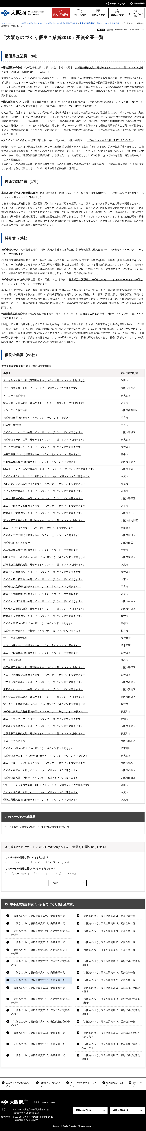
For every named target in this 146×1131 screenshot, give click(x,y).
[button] (115, 3)
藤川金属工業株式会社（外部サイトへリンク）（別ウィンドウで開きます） (44, 696)
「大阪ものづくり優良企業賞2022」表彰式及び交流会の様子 (40, 963)
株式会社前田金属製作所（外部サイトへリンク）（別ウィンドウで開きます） (45, 711)
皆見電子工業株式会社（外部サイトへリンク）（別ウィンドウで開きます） (44, 733)
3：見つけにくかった (66, 873)
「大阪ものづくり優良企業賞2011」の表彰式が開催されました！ (111, 1046)
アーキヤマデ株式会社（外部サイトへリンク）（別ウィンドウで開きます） (44, 380)
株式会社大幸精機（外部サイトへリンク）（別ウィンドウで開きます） (42, 594)
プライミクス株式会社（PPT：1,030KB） (110, 140)
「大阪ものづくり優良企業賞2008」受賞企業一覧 (108, 942)
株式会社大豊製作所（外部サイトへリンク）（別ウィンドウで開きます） (43, 616)
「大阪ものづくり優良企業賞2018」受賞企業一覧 (38, 972)
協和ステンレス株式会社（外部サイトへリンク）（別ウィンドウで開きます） (45, 483)
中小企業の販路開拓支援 (67, 23)
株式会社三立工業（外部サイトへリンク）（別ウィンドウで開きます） (42, 535)
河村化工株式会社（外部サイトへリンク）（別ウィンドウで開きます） (42, 461)
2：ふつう (36, 862)
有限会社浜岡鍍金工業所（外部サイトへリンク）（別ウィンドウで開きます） (45, 675)
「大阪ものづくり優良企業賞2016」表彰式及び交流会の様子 (40, 1001)
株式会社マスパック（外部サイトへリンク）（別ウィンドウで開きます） (43, 719)
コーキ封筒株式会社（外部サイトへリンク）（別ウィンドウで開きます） (43, 498)
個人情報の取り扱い (114, 1084)
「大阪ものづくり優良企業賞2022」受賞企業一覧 (38, 942)
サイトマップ (138, 1084)
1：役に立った (15, 862)
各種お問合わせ (120, 1110)
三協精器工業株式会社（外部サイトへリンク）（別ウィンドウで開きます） (44, 520)
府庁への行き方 (83, 1110)
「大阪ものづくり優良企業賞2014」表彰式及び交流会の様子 (111, 1001)
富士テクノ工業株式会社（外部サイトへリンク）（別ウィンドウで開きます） (45, 704)
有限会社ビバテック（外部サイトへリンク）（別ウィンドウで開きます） (43, 689)
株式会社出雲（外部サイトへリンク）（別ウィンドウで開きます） (39, 417)
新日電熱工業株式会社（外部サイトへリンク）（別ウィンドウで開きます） (44, 564)
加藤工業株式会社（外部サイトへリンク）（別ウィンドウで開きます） (42, 454)
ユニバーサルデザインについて (83, 1084)
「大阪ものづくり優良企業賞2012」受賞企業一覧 (38, 1044)
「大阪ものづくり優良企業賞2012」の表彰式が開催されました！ (111, 1035)
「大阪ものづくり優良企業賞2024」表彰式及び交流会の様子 (40, 933)
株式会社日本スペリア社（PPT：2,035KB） (71, 106)
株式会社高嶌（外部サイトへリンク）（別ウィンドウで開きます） (39, 623)
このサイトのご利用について (17, 1084)
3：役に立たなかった (59, 862)
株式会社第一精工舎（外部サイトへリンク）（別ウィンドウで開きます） (43, 579)
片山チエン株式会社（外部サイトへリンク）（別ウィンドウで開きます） (43, 447)
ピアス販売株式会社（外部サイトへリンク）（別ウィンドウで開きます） (43, 682)
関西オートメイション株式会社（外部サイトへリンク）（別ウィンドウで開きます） (49, 469)
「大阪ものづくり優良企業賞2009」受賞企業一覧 (38, 915)
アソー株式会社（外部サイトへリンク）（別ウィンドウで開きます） (40, 388)
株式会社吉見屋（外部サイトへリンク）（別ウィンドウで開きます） (40, 777)
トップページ (7, 23)
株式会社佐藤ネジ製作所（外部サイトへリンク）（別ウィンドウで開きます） (45, 506)
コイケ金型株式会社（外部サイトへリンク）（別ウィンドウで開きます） (43, 491)
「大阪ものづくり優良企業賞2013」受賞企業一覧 (108, 1021)
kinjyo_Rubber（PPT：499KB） (30, 72)
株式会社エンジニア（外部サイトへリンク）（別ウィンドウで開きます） (43, 432)
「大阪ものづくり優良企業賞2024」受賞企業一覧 (38, 923)
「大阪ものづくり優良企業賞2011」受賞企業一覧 (108, 915)
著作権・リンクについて (50, 1084)
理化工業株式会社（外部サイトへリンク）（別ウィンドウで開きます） (42, 799)
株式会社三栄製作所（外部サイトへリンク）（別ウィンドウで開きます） (43, 513)
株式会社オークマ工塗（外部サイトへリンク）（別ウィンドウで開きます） (44, 439)
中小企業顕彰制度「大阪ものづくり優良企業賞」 (100, 23)
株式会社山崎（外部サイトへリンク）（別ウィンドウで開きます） (39, 748)
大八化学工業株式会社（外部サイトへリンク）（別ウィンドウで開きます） (44, 608)
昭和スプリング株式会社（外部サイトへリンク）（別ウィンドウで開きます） (45, 557)
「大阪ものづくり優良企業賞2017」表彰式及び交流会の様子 (40, 1012)
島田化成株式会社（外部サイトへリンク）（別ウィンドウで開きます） (42, 550)
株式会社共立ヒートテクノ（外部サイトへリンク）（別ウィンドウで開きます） (46, 476)
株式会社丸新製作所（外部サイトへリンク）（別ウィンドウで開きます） (43, 726)
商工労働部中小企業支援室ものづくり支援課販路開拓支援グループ (37, 827)
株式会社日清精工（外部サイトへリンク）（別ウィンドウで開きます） (42, 653)
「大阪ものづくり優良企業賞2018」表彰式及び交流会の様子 (111, 1012)
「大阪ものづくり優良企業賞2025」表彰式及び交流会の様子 (111, 1057)
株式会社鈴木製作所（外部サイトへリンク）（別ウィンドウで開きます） (43, 572)
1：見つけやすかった (18, 873)
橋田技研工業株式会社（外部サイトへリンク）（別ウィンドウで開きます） (44, 667)
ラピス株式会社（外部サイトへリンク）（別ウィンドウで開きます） (40, 792)
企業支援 (32, 23)
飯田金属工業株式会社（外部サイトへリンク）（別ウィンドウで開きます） (44, 403)
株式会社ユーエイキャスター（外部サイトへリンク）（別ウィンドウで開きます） (48, 755)
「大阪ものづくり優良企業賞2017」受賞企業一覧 (108, 972)
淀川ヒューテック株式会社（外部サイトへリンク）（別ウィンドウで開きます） (46, 785)
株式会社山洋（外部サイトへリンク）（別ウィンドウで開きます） (39, 528)
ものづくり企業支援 (46, 23)
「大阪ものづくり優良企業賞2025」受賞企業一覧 (108, 980)
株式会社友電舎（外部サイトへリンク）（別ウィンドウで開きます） (40, 770)
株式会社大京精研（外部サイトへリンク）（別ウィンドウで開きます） (42, 586)
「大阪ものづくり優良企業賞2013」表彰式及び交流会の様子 (40, 1023)
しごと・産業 (20, 23)
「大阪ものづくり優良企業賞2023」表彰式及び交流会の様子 (40, 952)
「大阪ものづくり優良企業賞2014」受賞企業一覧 (38, 1033)
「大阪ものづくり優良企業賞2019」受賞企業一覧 (108, 923)
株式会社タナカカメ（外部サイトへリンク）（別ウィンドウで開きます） (43, 630)
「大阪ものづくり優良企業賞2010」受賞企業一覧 (38, 980)
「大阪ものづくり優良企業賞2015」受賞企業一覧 (38, 1055)
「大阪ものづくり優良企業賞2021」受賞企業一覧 (108, 931)
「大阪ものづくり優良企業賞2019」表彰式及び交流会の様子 (111, 963)
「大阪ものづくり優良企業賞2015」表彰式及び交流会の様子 (111, 989)
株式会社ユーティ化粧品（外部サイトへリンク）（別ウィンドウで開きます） (45, 763)
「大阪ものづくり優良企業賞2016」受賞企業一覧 (38, 987)
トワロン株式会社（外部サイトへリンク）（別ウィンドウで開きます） (42, 645)
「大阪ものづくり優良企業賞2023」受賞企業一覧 (108, 950)
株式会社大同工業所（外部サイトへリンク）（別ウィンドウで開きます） (43, 601)
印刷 (102, 30)
